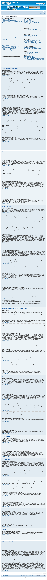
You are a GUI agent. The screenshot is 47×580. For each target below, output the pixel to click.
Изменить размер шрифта (44, 11)
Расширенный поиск (42, 4)
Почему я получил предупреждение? (7, 50)
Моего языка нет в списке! (6, 35)
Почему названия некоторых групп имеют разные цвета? (33, 24)
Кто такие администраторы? (28, 19)
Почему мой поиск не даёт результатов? (30, 41)
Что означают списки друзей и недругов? (30, 35)
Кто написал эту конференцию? (29, 56)
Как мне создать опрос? (5, 45)
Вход (44, 13)
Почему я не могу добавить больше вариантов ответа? (10, 46)
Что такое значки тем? (5, 64)
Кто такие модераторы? (27, 20)
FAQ (41, 13)
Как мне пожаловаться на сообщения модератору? (10, 51)
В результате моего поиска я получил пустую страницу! (32, 42)
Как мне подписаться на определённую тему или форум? (33, 48)
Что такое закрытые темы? (6, 63)
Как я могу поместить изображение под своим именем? (10, 36)
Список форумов (6, 11)
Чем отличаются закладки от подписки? (30, 47)
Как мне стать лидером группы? (29, 23)
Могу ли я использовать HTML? (7, 58)
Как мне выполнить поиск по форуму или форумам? (32, 40)
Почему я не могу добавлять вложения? (8, 49)
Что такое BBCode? (5, 57)
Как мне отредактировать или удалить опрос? (9, 47)
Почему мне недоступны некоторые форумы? (9, 48)
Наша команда (23, 575)
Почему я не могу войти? (6, 19)
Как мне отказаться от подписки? (29, 49)
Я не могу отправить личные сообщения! (30, 29)
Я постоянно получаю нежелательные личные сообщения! (33, 30)
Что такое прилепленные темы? (7, 62)
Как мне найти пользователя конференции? (31, 43)
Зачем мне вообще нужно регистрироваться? (9, 20)
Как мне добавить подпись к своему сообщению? (9, 44)
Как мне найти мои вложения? (28, 53)
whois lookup (25, 562)
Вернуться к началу (6, 75)
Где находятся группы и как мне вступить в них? (31, 22)
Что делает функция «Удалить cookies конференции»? (10, 29)
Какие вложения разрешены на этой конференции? (32, 52)
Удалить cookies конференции (31, 575)
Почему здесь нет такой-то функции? (29, 57)
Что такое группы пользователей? (29, 21)
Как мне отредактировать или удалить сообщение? (10, 43)
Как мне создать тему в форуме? (7, 42)
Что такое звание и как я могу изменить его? (9, 37)
